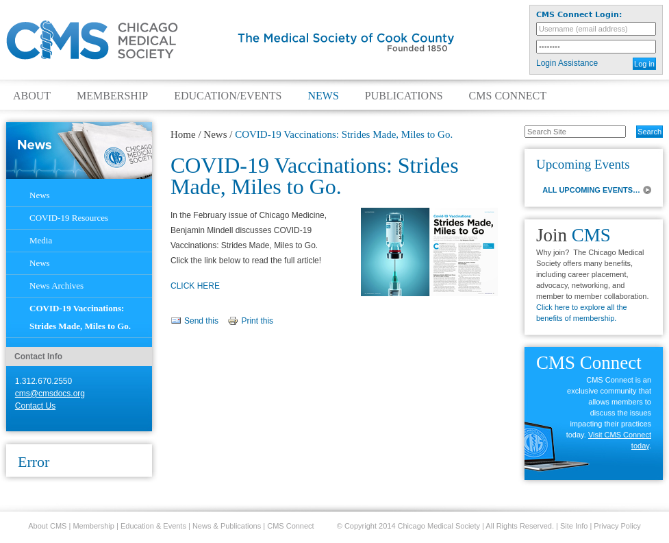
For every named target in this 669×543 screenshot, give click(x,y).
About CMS (47, 526)
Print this (257, 321)
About (32, 95)
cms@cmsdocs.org (50, 393)
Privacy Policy (617, 526)
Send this (201, 321)
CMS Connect (507, 95)
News (322, 95)
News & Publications (226, 526)
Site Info (574, 526)
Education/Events (227, 95)
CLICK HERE (195, 286)
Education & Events (153, 526)
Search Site (517, 124)
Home (183, 134)
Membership (112, 95)
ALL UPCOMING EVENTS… (591, 190)
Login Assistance (567, 63)
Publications (404, 95)
